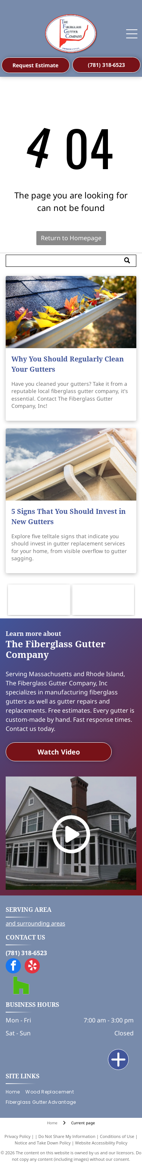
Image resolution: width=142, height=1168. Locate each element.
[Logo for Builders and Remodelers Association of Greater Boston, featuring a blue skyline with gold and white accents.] (103, 600)
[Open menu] (131, 34)
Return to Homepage (71, 238)
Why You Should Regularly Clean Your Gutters (67, 364)
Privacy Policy (18, 1136)
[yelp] (32, 966)
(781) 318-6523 (26, 953)
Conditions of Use (117, 1136)
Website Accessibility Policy (101, 1143)
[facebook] (13, 966)
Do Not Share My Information (66, 1136)
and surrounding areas (35, 923)
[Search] (71, 261)
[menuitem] (15, 1092)
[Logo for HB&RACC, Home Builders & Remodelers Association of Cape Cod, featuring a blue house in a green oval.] (39, 600)
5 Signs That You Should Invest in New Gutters (68, 516)
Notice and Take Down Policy (43, 1143)
